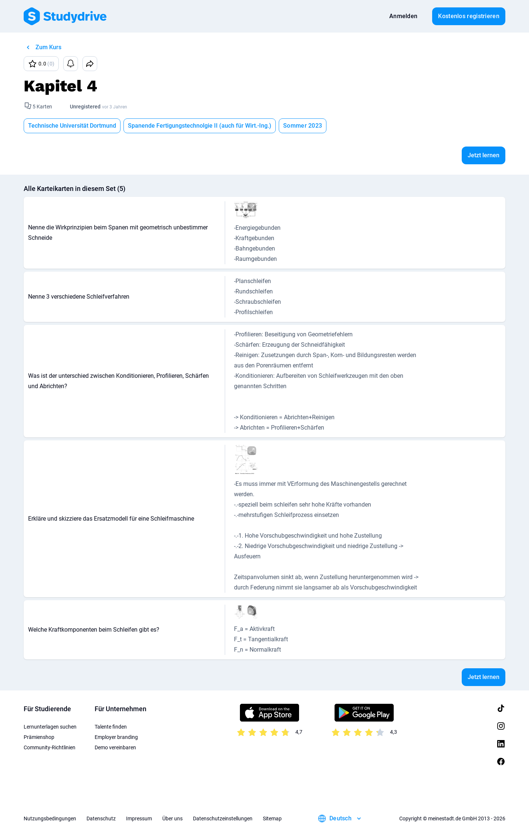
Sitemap (272, 818)
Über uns (172, 818)
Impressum (139, 818)
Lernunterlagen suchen (50, 727)
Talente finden (111, 727)
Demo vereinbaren (115, 747)
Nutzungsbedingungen (50, 818)
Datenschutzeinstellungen (222, 818)
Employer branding (116, 737)
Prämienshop (39, 737)
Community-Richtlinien (49, 747)
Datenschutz (101, 818)
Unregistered (85, 107)
